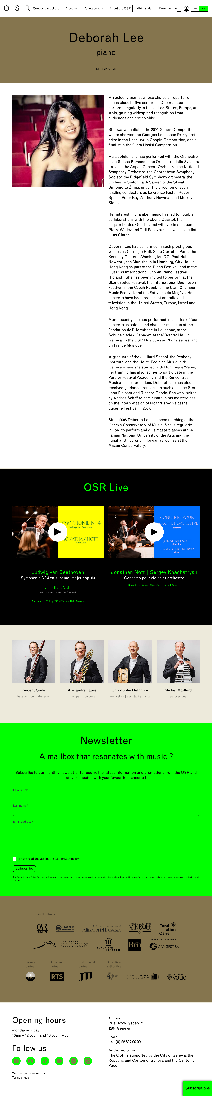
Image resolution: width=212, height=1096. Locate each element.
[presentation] (37, 843)
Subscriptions (197, 1088)
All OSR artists (106, 69)
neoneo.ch (38, 1073)
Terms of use (20, 1077)
